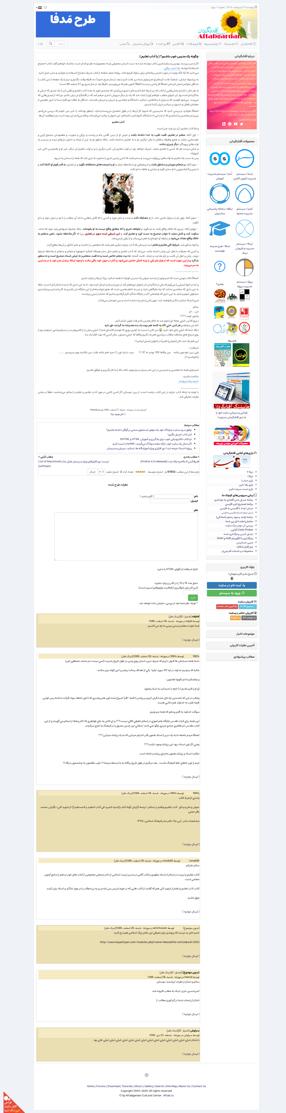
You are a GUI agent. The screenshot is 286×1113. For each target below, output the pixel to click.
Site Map (167, 1086)
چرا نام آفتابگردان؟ (243, 119)
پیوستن (230, 111)
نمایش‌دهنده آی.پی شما (236, 521)
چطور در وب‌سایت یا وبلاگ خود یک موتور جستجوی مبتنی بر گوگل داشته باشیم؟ (145, 429)
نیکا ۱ (247, 476)
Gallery (145, 1086)
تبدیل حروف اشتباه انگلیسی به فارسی (234, 513)
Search (156, 1086)
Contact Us (195, 1086)
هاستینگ (227, 43)
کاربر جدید (143, 496)
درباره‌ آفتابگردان (241, 56)
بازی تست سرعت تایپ (237, 489)
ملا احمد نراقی (169, 68)
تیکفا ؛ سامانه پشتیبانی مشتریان (216, 211)
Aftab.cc (165, 1095)
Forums (97, 1086)
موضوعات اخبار (242, 633)
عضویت (217, 7)
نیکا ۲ (246, 472)
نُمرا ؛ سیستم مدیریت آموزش (216, 176)
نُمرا (218, 98)
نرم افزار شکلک (241, 546)
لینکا (207, 98)
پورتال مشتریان (139, 43)
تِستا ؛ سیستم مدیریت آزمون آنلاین (241, 176)
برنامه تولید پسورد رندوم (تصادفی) (231, 517)
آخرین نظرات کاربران (238, 645)
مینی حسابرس (241, 542)
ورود (209, 7)
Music (135, 1086)
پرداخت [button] (159, 43)
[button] (35, 8)
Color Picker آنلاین (238, 529)
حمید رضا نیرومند (185, 381)
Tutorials (123, 1086)
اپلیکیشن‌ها (209, 43)
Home (87, 1086)
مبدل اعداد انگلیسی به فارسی (233, 508)
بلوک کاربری (244, 567)
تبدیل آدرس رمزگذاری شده (235, 534)
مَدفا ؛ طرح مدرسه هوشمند (216, 248)
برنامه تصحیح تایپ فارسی (236, 504)
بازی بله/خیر (243, 484)
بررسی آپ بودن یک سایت (236, 525)
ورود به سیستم (228, 593)
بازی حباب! (244, 480)
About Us (181, 1086)
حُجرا (213, 98)
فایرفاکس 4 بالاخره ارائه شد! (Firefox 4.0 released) (166, 461)
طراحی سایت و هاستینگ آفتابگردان (222, 95)
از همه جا (113, 414)
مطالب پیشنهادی (240, 656)
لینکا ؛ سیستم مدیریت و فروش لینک (241, 248)
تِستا (223, 98)
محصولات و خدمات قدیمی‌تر (234, 551)
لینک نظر (171, 616)
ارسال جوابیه (187, 639)
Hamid (90, 410)
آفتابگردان (244, 43)
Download (110, 1086)
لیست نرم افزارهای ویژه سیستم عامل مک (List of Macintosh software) (70, 464)
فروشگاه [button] (190, 43)
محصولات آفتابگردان (238, 141)
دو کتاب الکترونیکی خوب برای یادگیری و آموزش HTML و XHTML (152, 439)
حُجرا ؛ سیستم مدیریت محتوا (241, 211)
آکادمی (174, 43)
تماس (121, 43)
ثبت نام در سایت (228, 585)
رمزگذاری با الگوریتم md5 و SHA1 (231, 538)
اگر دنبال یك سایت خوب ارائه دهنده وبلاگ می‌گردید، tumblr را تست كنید (148, 443)
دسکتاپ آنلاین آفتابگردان (233, 91)
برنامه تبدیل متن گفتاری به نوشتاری (230, 499)
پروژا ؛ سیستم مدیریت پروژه (241, 284)
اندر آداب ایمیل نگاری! (176, 434)
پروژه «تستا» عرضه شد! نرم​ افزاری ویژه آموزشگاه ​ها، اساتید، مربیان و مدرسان (145, 448)
